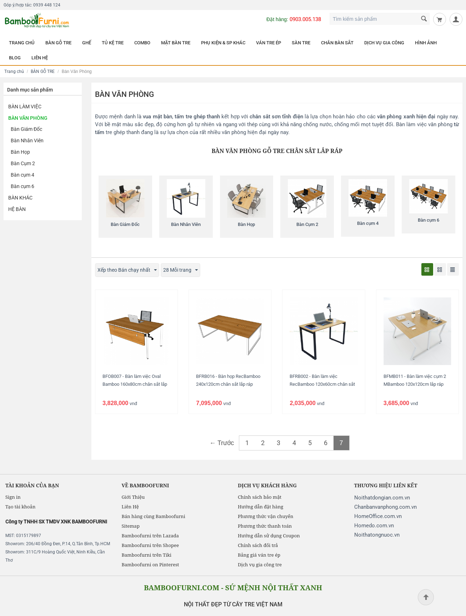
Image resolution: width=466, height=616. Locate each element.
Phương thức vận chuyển (265, 516)
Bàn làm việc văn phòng (424, 124)
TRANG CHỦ (22, 42)
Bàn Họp (20, 152)
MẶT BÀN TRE (175, 42)
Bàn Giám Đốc (26, 129)
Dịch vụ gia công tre (260, 564)
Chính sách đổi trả (258, 545)
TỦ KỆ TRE (113, 42)
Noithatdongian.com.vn (382, 497)
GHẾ (86, 42)
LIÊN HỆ (39, 57)
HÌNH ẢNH (426, 42)
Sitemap (131, 526)
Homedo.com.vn (374, 525)
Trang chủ (14, 71)
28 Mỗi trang (180, 270)
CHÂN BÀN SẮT (337, 42)
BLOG (15, 57)
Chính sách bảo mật (259, 497)
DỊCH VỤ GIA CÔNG (384, 42)
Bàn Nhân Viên (27, 140)
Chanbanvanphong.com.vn (385, 507)
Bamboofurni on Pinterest (150, 564)
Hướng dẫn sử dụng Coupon (269, 535)
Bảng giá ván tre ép (259, 555)
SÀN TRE (301, 42)
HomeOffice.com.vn (378, 516)
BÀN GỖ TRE (58, 42)
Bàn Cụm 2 (23, 163)
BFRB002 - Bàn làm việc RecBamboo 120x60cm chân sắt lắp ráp (322, 384)
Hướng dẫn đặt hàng (260, 506)
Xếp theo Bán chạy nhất (127, 270)
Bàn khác (20, 198)
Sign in (13, 497)
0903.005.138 (305, 19)
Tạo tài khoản (20, 506)
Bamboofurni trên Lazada (150, 535)
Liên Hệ (130, 506)
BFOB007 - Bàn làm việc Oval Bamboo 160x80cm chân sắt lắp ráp (134, 384)
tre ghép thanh (123, 132)
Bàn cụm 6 (22, 186)
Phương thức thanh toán (265, 526)
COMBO (142, 42)
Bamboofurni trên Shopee (150, 545)
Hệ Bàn (17, 209)
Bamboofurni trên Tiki (147, 555)
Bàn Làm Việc (24, 106)
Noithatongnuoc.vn (377, 535)
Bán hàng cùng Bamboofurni (153, 516)
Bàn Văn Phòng (27, 118)
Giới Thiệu (133, 497)
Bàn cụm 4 (22, 175)
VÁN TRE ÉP (268, 42)
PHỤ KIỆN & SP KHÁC (223, 42)
